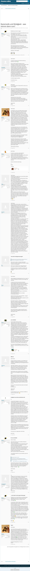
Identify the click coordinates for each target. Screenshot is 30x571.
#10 (28, 353)
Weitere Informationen (16, 569)
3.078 (8, 89)
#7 (28, 253)
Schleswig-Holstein (7, 487)
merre (3, 322)
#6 (28, 200)
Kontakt (9, 565)
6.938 (8, 536)
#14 (28, 492)
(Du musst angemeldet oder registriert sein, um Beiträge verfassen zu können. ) (18, 546)
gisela (2, 86)
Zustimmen (12, 569)
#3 (28, 105)
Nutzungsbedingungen (16, 565)
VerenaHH (3, 67)
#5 (28, 172)
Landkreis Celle (7, 157)
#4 (28, 148)
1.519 (8, 486)
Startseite (5, 565)
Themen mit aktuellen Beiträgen (13, 5)
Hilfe (12, 565)
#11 (28, 394)
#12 (28, 434)
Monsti (3, 117)
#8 (28, 273)
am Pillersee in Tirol (7, 537)
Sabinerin (3, 365)
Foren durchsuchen (4, 5)
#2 (28, 81)
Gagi (2, 184)
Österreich (8, 187)
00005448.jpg (15, 349)
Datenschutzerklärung (24, 565)
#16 (28, 544)
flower (3, 33)
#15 (28, 522)
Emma (2, 285)
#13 (28, 472)
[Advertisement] (15, 16)
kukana (3, 400)
